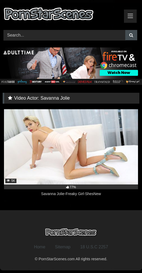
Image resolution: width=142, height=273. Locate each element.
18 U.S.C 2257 (94, 247)
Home (39, 247)
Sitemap (63, 247)
